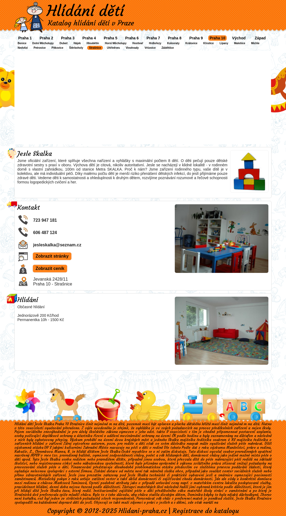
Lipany (224, 43)
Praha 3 (68, 38)
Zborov (266, 494)
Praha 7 (153, 38)
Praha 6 (132, 38)
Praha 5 (110, 38)
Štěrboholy (76, 47)
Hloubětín (93, 43)
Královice (191, 43)
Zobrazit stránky (52, 256)
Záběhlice (167, 47)
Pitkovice (57, 47)
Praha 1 (25, 38)
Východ (239, 38)
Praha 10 (217, 38)
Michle (255, 43)
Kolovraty (173, 43)
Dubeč (64, 43)
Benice (22, 43)
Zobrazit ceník (50, 268)
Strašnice (95, 47)
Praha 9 (196, 38)
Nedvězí (23, 47)
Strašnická (22, 494)
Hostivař (137, 43)
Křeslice (208, 43)
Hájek (77, 43)
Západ (260, 38)
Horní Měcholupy (115, 43)
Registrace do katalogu (205, 511)
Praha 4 (89, 38)
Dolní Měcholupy (43, 43)
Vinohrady (132, 47)
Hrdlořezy (155, 43)
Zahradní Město (96, 447)
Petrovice (40, 47)
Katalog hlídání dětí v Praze (91, 23)
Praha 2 (46, 38)
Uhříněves (113, 47)
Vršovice (150, 47)
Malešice (239, 43)
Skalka (173, 440)
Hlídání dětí (85, 10)
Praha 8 (174, 38)
